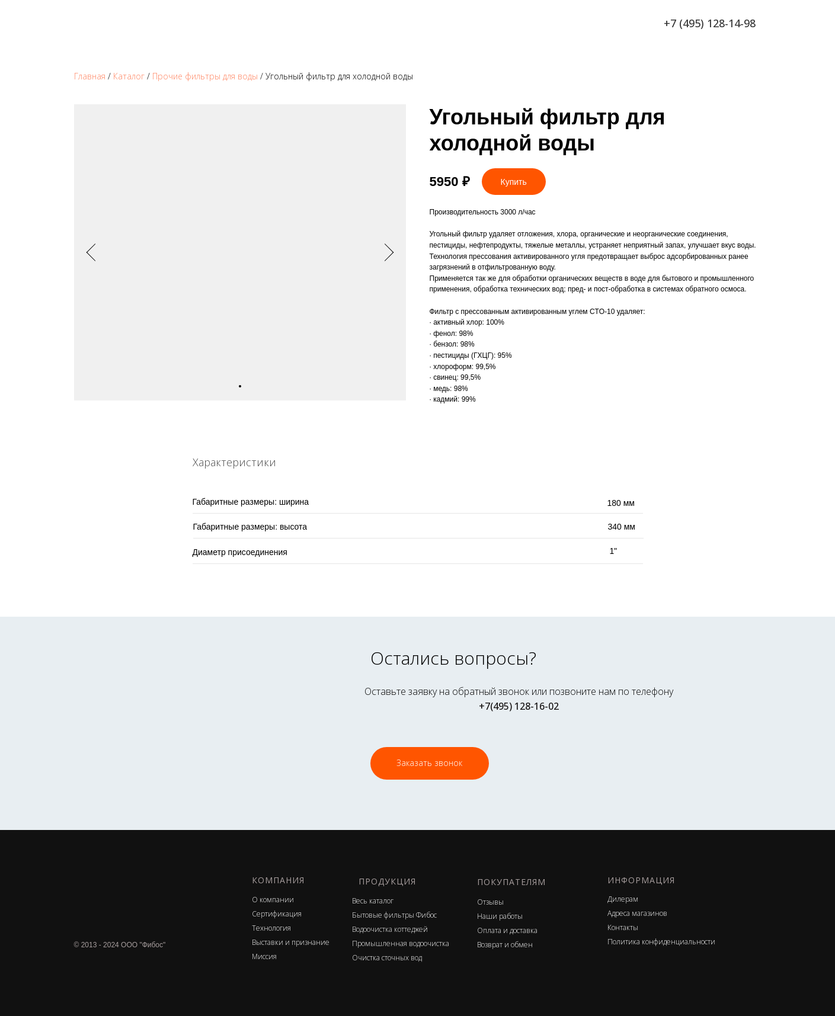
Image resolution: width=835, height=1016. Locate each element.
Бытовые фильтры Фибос (394, 915)
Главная (89, 76)
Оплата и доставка (507, 930)
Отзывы (490, 902)
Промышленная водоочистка (400, 943)
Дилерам (622, 899)
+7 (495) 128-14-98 (710, 23)
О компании (273, 900)
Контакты (622, 927)
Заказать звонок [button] (429, 762)
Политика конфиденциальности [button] (661, 942)
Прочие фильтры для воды (205, 76)
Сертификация (277, 914)
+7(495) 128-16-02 (519, 706)
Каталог (129, 76)
